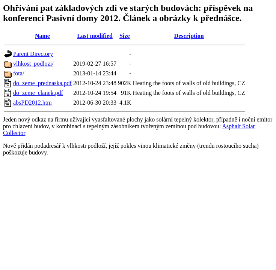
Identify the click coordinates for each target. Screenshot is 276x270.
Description (189, 36)
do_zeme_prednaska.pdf (42, 83)
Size (124, 36)
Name (42, 36)
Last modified (95, 36)
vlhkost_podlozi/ (33, 63)
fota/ (18, 73)
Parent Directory (33, 54)
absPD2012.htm (32, 102)
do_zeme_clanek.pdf (38, 93)
